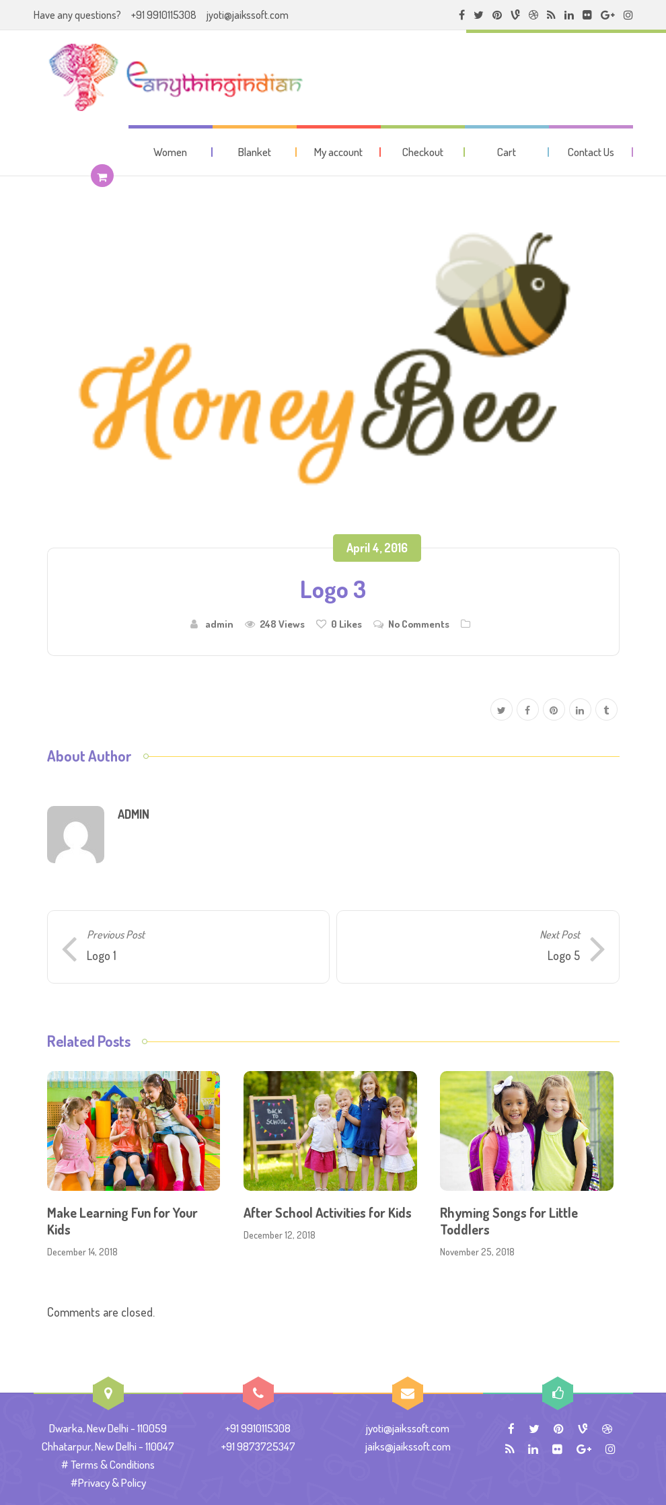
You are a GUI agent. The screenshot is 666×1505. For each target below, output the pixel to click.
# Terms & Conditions (108, 1464)
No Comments (418, 623)
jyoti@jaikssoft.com (248, 15)
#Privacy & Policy (108, 1482)
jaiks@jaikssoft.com (408, 1446)
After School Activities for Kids (328, 1212)
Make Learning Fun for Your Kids (122, 1221)
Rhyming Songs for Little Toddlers (509, 1221)
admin (219, 623)
